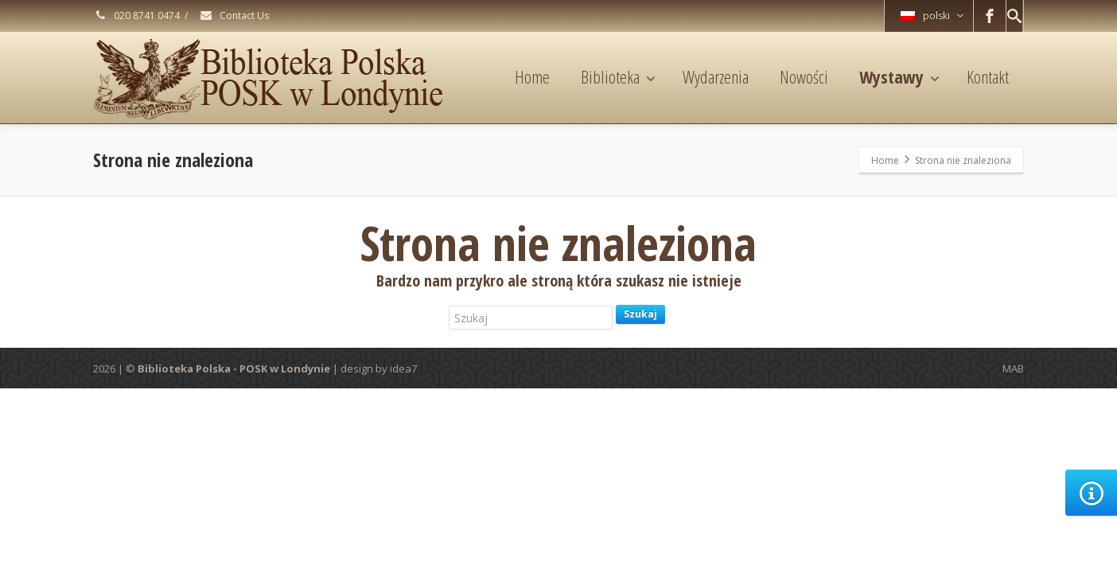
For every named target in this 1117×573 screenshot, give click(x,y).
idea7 (403, 368)
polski (932, 15)
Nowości (804, 76)
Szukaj (640, 314)
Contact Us (234, 15)
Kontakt (988, 76)
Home (532, 76)
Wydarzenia (716, 76)
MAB (1013, 368)
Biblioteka (618, 76)
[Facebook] (990, 16)
